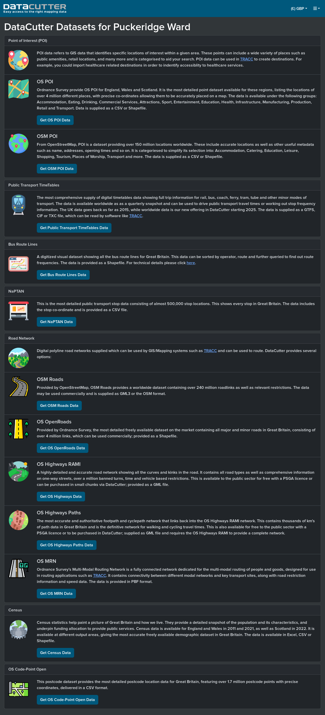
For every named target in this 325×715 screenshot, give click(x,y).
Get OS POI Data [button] (55, 120)
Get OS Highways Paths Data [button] (66, 545)
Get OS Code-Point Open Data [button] (67, 700)
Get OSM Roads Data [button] (59, 406)
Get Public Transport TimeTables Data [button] (74, 228)
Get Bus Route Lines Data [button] (63, 275)
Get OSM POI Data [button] (57, 169)
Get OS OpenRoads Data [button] (62, 448)
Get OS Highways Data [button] (61, 497)
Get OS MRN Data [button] (56, 594)
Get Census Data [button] (55, 653)
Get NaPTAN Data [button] (56, 322)
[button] (299, 9)
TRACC (246, 59)
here (191, 263)
